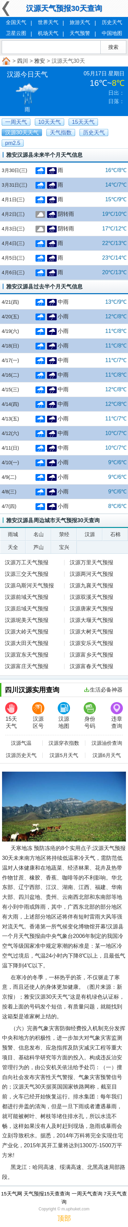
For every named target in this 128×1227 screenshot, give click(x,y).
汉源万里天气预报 (91, 562)
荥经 (64, 534)
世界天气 (48, 22)
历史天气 (112, 22)
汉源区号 (38, 715)
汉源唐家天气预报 (91, 608)
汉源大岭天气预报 (26, 632)
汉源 (90, 534)
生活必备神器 (103, 690)
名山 (38, 534)
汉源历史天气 (21, 755)
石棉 (115, 534)
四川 (22, 61)
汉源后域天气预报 (26, 608)
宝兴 (64, 547)
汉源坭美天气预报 (26, 620)
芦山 (38, 547)
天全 (13, 547)
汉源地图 (64, 715)
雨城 (13, 534)
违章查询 (117, 715)
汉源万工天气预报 (26, 562)
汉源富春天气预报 (91, 666)
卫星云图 (16, 33)
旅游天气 (80, 22)
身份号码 (90, 715)
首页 (5, 61)
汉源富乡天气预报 (91, 655)
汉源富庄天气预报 (26, 666)
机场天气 (48, 33)
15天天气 (11, 715)
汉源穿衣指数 (63, 743)
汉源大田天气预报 (26, 643)
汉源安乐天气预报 (91, 643)
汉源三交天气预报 (26, 574)
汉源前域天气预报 (26, 597)
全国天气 (16, 22)
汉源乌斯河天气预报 (29, 585)
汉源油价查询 (106, 743)
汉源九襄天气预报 (91, 585)
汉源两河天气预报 (91, 574)
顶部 (64, 1218)
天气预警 (80, 33)
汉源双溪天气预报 (91, 597)
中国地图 (112, 33)
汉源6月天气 (107, 755)
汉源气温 (21, 743)
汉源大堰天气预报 (91, 620)
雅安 (39, 61)
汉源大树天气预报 (91, 632)
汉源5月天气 (63, 755)
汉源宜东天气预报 (26, 655)
